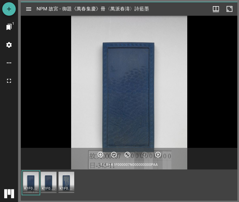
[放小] (114, 154)
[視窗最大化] (229, 9)
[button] (31, 183)
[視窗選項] (216, 9)
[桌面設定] (9, 45)
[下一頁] (158, 154)
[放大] (100, 154)
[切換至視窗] (9, 27)
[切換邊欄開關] (28, 9)
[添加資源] (9, 9)
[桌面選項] (9, 63)
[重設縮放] (127, 154)
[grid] (129, 184)
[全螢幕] (9, 81)
